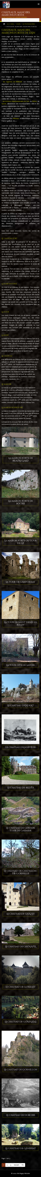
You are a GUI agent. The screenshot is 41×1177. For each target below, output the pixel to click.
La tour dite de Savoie (20, 665)
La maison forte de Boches (20, 502)
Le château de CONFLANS (20, 1021)
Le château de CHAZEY (21, 913)
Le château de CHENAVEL (20, 946)
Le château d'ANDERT (20, 705)
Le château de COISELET (21, 986)
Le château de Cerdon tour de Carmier (20, 829)
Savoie (4, 104)
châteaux (16, 118)
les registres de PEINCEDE (12, 82)
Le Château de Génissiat (20, 1148)
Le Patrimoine (29, 24)
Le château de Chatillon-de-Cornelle (20, 872)
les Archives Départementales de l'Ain (16, 101)
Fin (23, 1165)
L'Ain (18, 24)
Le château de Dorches (20, 1115)
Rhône (34, 101)
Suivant (16, 1165)
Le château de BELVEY (20, 787)
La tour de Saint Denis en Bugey (20, 623)
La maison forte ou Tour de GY (20, 542)
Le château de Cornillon (20, 1069)
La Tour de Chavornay (20, 582)
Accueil (10, 24)
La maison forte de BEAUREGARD (20, 459)
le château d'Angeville (20, 747)
